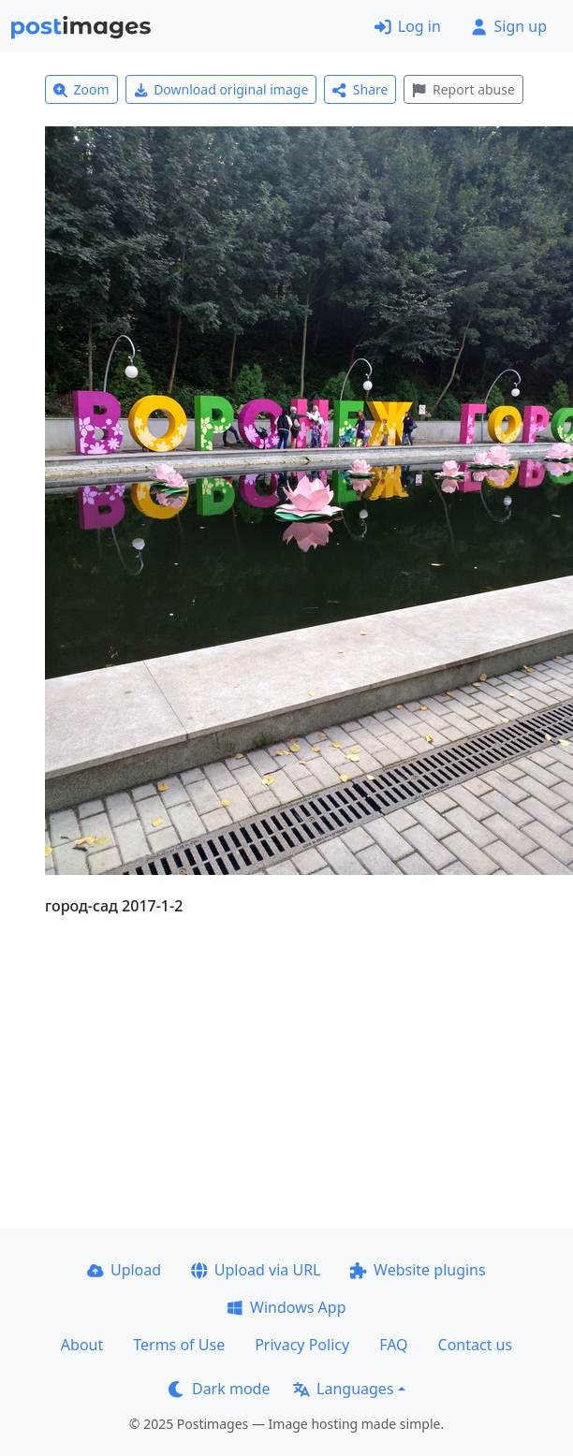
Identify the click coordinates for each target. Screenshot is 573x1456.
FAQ (393, 1344)
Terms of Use (179, 1344)
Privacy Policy (302, 1344)
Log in (408, 26)
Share (360, 89)
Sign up (509, 26)
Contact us (475, 1344)
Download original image (221, 89)
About (82, 1344)
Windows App (286, 1307)
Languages (343, 1388)
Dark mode (219, 1388)
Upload (124, 1269)
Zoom (81, 89)
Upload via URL (255, 1269)
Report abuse (463, 89)
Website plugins (417, 1269)
